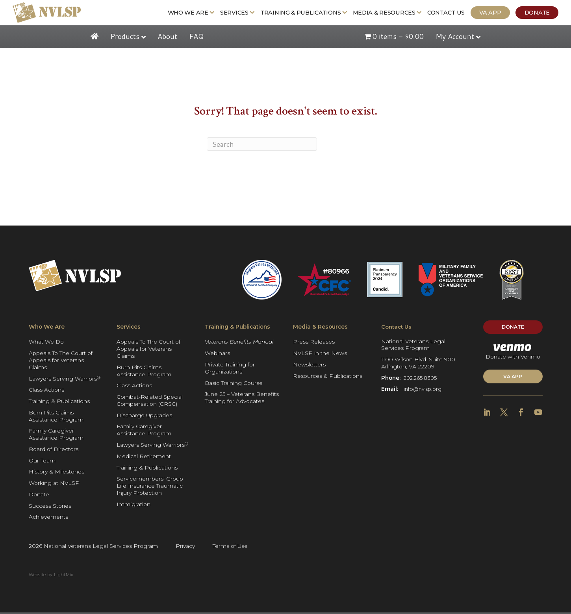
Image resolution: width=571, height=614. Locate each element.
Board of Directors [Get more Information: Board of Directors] (53, 451)
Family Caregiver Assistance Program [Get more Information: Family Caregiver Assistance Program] (56, 435)
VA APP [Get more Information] (513, 380)
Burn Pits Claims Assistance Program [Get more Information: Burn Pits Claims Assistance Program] (56, 417)
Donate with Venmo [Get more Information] (513, 354)
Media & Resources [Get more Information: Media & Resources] (388, 13)
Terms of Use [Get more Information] (230, 547)
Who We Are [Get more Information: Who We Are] (192, 13)
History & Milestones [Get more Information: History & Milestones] (56, 473)
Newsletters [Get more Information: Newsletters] (309, 366)
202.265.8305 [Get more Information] (421, 380)
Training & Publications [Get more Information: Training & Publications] (305, 13)
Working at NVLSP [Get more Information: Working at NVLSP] (54, 484)
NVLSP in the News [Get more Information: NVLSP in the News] (320, 354)
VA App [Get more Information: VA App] (495, 13)
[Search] (262, 145)
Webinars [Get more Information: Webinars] (217, 354)
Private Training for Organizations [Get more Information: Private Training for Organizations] (230, 369)
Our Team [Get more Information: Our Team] (42, 462)
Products (124, 38)
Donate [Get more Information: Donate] (541, 13)
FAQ (196, 38)
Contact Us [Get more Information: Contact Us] (450, 13)
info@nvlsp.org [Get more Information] (424, 391)
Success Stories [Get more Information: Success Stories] (50, 507)
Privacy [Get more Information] (185, 547)
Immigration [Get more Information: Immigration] (133, 506)
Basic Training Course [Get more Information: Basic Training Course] (234, 384)
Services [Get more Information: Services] (239, 13)
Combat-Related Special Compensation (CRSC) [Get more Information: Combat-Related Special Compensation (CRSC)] (150, 402)
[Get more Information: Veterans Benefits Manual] (242, 344)
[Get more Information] (43, 13)
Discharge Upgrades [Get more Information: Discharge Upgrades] (144, 417)
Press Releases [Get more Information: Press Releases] (314, 343)
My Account (455, 38)
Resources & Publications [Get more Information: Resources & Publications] (327, 377)
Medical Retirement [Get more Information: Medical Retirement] (144, 458)
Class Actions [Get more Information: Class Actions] (46, 391)
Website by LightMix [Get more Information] (51, 576)
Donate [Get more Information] (513, 329)
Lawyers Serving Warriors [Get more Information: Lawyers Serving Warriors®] (64, 380)
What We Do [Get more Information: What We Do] (46, 343)
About (167, 38)
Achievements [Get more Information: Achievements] (48, 518)
